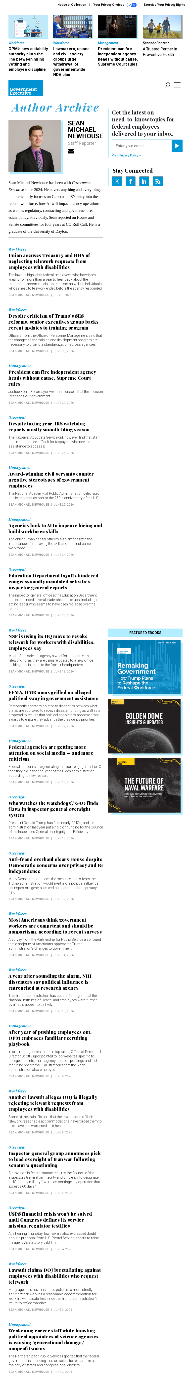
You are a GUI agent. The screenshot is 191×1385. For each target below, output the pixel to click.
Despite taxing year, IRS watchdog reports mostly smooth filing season (49, 427)
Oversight (17, 417)
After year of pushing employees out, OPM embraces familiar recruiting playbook (50, 1038)
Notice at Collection (71, 4)
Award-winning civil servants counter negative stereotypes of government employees (51, 480)
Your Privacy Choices (115, 5)
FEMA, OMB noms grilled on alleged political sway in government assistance (53, 695)
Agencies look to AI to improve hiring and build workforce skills (55, 528)
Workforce (17, 249)
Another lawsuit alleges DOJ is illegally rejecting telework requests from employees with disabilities (52, 1103)
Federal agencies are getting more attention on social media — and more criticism (50, 753)
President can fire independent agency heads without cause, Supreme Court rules (52, 378)
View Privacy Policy (126, 155)
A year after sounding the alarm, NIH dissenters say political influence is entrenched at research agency (50, 982)
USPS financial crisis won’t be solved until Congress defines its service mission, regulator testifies (50, 1220)
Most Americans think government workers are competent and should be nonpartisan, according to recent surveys (55, 926)
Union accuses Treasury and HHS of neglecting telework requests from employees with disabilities (49, 261)
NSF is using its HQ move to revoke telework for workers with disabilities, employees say (51, 642)
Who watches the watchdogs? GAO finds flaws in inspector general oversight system (53, 809)
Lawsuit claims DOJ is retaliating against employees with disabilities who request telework (54, 1276)
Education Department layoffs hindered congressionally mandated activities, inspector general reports (53, 582)
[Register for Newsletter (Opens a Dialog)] (177, 146)
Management (19, 366)
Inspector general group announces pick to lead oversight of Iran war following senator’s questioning (54, 1159)
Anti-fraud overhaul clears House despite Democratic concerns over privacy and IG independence (55, 865)
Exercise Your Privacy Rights (164, 4)
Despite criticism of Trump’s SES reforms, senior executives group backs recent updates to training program (53, 322)
